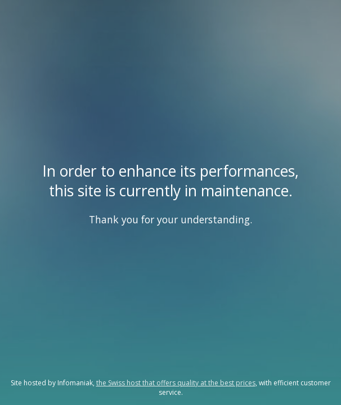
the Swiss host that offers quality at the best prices (175, 383)
